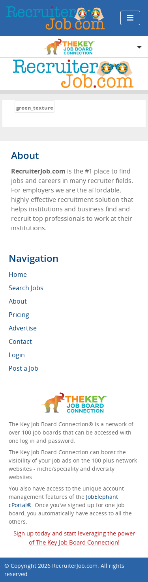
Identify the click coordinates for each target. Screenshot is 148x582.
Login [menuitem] (17, 355)
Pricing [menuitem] (19, 314)
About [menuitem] (18, 301)
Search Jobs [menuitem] (26, 288)
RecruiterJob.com (74, 565)
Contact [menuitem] (20, 341)
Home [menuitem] (18, 274)
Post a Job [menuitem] (23, 368)
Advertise (23, 328)
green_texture (34, 107)
